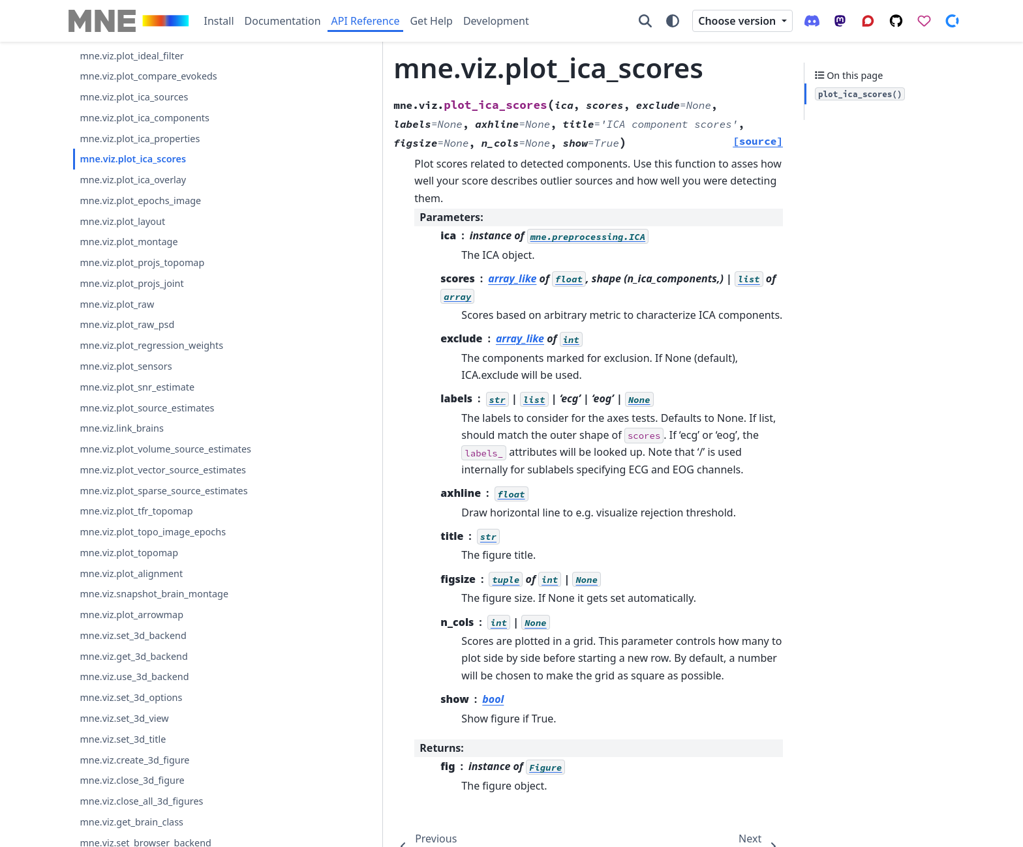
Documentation (283, 21)
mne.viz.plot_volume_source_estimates (165, 449)
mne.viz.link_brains (121, 428)
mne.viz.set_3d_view (124, 718)
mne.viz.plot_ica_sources (134, 97)
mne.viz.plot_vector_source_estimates (163, 470)
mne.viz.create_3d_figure (134, 760)
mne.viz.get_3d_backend (133, 656)
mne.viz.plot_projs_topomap (142, 262)
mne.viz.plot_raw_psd (127, 324)
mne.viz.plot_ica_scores (133, 159)
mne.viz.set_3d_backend (133, 635)
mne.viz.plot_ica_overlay (133, 179)
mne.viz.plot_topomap (129, 552)
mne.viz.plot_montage (128, 241)
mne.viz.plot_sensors (126, 366)
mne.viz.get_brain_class (131, 822)
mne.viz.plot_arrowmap (131, 614)
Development (496, 21)
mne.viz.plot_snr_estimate (137, 387)
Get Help (431, 21)
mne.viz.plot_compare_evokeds (148, 76)
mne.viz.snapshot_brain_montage (154, 593)
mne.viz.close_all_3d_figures (141, 801)
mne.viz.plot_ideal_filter (131, 56)
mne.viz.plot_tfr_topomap (136, 511)
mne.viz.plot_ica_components (144, 117)
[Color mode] (672, 21)
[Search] (645, 21)
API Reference (365, 21)
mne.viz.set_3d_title (123, 739)
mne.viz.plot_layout (122, 221)
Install (219, 21)
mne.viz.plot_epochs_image (140, 200)
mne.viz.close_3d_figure (132, 780)
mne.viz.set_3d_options (131, 697)
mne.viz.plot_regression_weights (151, 345)
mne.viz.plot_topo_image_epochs (153, 532)
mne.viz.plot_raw (117, 304)
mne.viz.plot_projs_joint (131, 283)
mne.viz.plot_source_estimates (147, 408)
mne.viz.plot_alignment (131, 573)
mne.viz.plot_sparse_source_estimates (163, 490)
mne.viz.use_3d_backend (134, 676)
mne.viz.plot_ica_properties (140, 138)
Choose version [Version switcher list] (738, 21)
